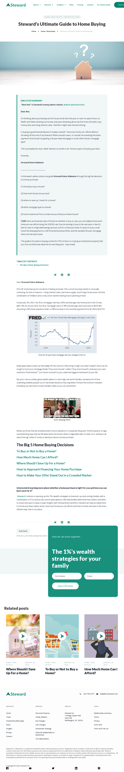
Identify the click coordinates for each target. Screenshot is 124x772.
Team (8, 717)
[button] (36, 5)
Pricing (80, 5)
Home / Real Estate (53, 17)
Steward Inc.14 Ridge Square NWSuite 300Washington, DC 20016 (74, 717)
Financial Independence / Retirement (45, 733)
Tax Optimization (42, 739)
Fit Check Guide (103, 5)
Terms (96, 717)
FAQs (71, 5)
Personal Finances (42, 713)
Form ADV (98, 725)
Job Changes (40, 721)
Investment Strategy (43, 728)
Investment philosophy (15, 721)
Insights (9, 728)
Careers (90, 5)
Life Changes (40, 725)
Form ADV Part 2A (101, 728)
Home (33, 31)
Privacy (97, 721)
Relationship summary (102, 713)
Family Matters (41, 717)
